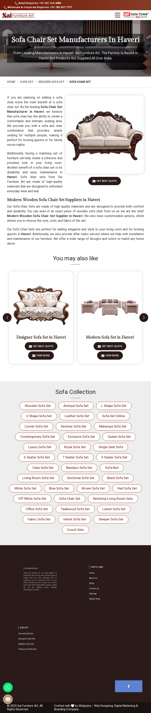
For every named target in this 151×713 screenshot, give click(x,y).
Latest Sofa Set (113, 509)
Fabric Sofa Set (39, 519)
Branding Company (66, 709)
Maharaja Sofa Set (112, 426)
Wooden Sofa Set (38, 406)
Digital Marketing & (126, 705)
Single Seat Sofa (111, 447)
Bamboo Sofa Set (79, 468)
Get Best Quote (106, 182)
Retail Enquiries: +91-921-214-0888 (38, 3)
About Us (101, 581)
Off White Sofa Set (32, 499)
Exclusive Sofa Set (81, 437)
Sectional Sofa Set (80, 478)
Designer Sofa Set (33, 639)
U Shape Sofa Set (39, 416)
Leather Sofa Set (76, 416)
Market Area (102, 592)
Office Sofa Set (37, 509)
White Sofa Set (25, 488)
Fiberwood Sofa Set (33, 645)
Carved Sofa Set (32, 637)
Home (11, 81)
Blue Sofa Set (59, 488)
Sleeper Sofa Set (111, 519)
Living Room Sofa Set (38, 478)
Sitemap (101, 589)
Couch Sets (75, 530)
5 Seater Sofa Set (37, 457)
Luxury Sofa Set (39, 447)
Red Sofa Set (127, 488)
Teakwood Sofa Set (75, 509)
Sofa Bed (112, 468)
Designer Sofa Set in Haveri (41, 337)
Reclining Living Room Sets (113, 499)
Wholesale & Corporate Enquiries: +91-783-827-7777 (38, 7)
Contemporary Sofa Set (37, 437)
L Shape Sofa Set (113, 406)
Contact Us (102, 587)
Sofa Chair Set (69, 499)
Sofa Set (26, 81)
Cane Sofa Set (42, 468)
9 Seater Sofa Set (114, 457)
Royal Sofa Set (75, 447)
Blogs (100, 584)
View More (43, 357)
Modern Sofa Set (52, 81)
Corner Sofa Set (36, 426)
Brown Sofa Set (93, 488)
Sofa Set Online (113, 416)
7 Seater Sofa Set (75, 457)
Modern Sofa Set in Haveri (110, 337)
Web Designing (103, 705)
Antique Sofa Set (76, 406)
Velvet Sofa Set (74, 519)
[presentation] (7, 317)
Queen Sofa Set (119, 437)
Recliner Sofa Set (73, 426)
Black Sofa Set (118, 478)
